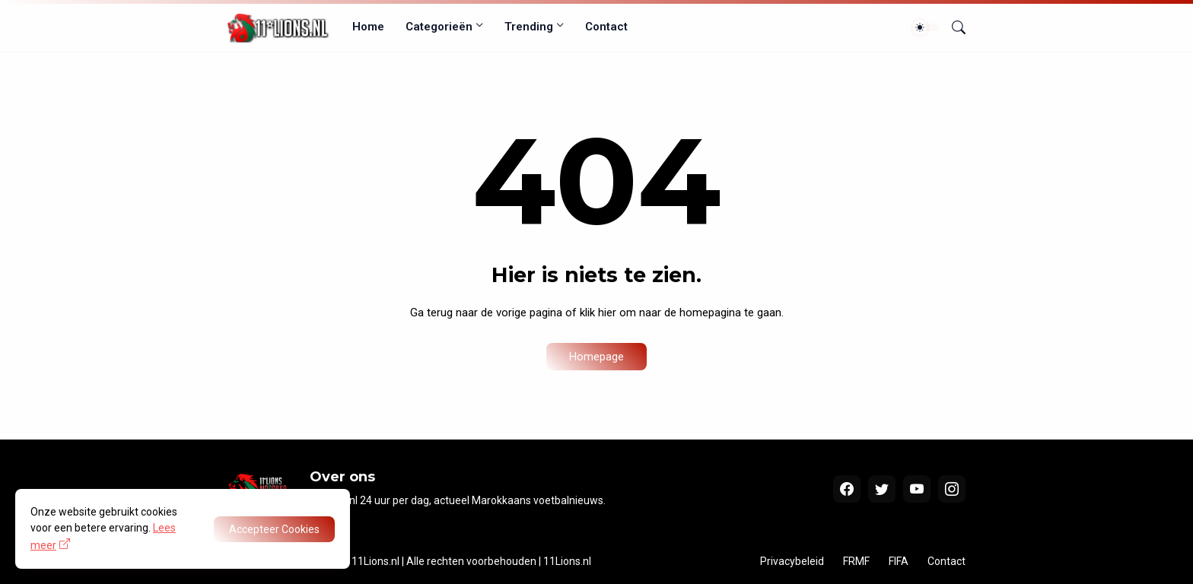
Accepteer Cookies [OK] (274, 529)
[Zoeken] (953, 27)
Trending (528, 26)
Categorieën (439, 26)
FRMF (856, 561)
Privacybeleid (792, 561)
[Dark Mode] (925, 27)
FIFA (898, 561)
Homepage (596, 356)
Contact (606, 26)
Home (368, 26)
